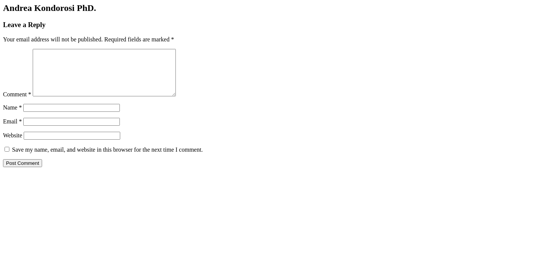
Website (12, 144)
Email (12, 130)
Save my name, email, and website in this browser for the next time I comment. (107, 158)
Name (12, 116)
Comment (17, 103)
